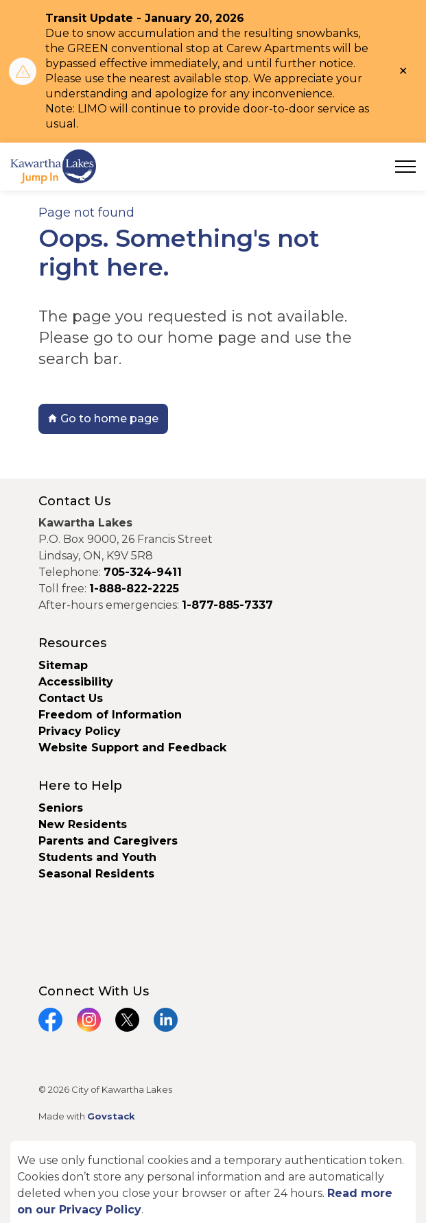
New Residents (82, 824)
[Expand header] (405, 167)
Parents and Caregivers (108, 840)
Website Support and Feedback (132, 747)
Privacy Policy (79, 731)
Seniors (60, 807)
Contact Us (70, 698)
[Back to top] (213, 1180)
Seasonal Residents (98, 873)
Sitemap (63, 665)
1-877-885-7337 (227, 605)
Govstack (111, 1116)
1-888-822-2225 (134, 588)
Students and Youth (97, 857)
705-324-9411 (143, 572)
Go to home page (103, 419)
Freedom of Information (110, 714)
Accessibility (75, 681)
